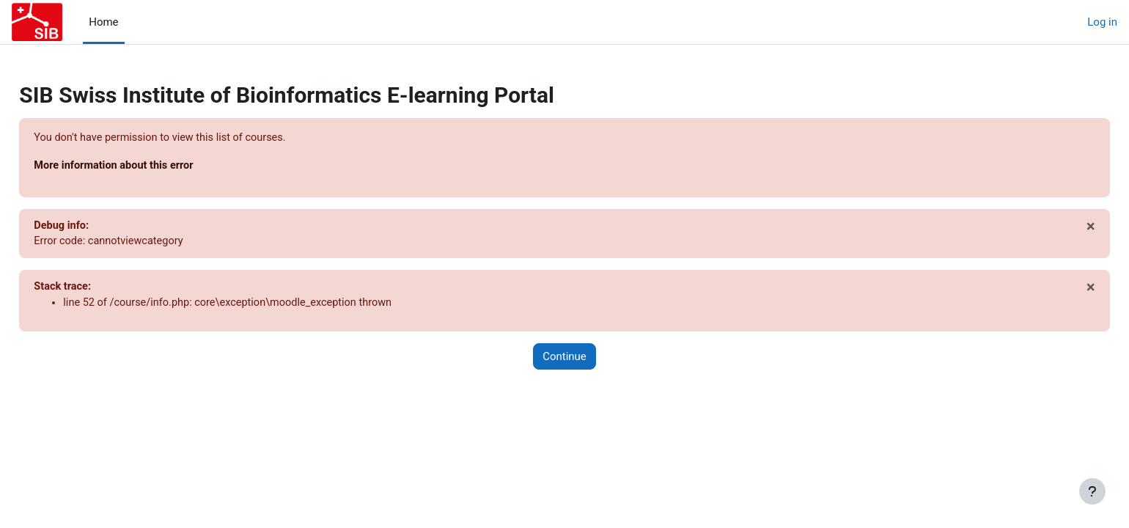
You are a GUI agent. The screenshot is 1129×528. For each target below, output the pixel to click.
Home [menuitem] (103, 22)
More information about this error (149, 166)
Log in (1102, 22)
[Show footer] (1092, 491)
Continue (564, 359)
